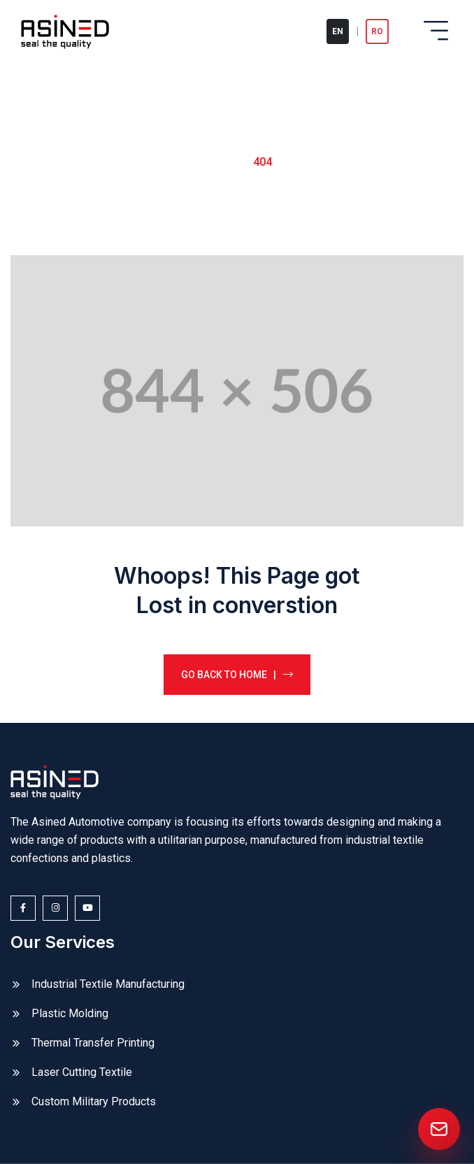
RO (377, 31)
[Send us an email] (439, 1129)
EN (337, 31)
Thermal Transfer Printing (93, 1042)
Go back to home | (237, 674)
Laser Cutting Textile (81, 1072)
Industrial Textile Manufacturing (108, 984)
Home (218, 161)
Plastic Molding (69, 1013)
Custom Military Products (93, 1101)
